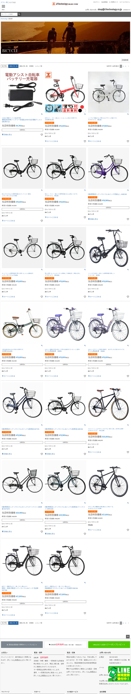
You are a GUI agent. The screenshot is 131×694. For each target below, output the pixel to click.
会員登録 (105, 2)
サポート (37, 692)
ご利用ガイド (114, 2)
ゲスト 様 (4, 2)
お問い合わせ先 (105, 652)
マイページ (5, 692)
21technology (4, 19)
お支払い (4, 652)
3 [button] (125, 66)
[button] (128, 66)
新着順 (31, 66)
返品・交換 (71, 652)
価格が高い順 (23, 66)
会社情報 (103, 692)
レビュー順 (38, 66)
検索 (19, 14)
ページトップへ (128, 636)
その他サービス (72, 692)
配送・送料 (38, 652)
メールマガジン (125, 2)
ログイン (97, 2)
